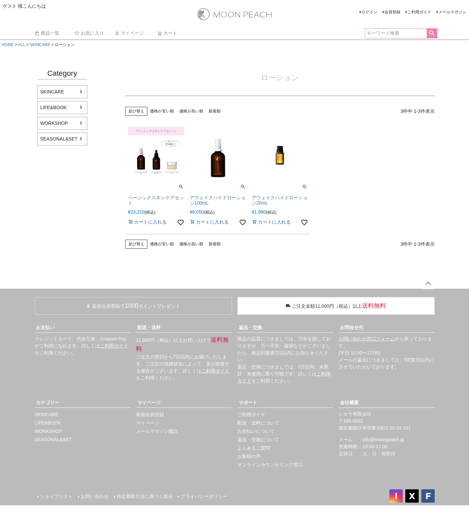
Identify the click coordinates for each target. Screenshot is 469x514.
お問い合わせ (95, 496)
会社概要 (349, 402)
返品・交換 (250, 327)
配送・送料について (258, 423)
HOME (8, 44)
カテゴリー (47, 402)
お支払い (45, 327)
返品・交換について (258, 439)
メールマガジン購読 (157, 431)
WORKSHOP (54, 123)
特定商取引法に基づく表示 (145, 496)
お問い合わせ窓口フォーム (367, 338)
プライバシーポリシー (204, 496)
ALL (21, 44)
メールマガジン (452, 12)
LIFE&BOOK (53, 107)
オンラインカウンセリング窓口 (270, 464)
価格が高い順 (191, 111)
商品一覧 (47, 33)
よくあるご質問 (253, 448)
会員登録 (392, 12)
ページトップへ (428, 283)
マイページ (129, 33)
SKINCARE (40, 44)
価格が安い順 (162, 111)
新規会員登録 (150, 414)
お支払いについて (256, 431)
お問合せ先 (351, 327)
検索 (432, 33)
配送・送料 (149, 327)
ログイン (369, 12)
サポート (248, 402)
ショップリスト (56, 496)
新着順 (215, 111)
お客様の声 (249, 456)
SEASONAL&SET (59, 139)
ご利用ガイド (419, 12)
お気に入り (89, 33)
